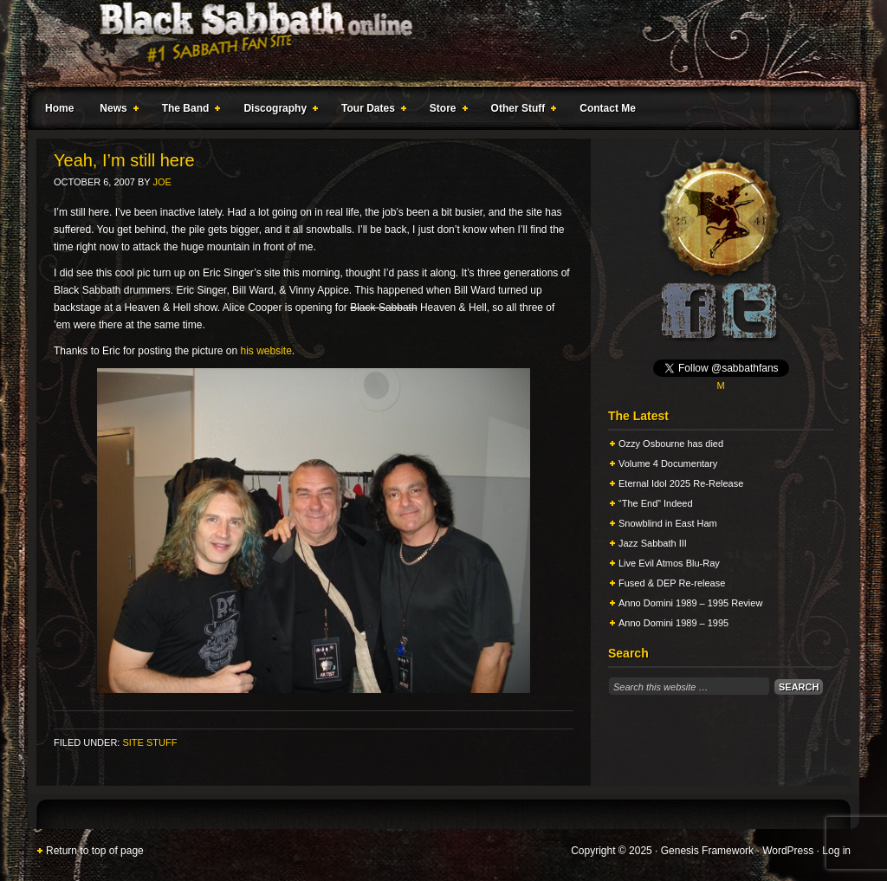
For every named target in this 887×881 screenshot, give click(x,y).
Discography (277, 111)
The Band (188, 111)
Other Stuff (520, 111)
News (115, 111)
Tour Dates (370, 111)
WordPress (787, 851)
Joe (162, 182)
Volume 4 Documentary (667, 463)
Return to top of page (95, 851)
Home (59, 108)
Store (445, 111)
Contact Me (607, 108)
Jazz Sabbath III (652, 543)
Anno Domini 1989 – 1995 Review (690, 603)
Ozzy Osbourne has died (670, 443)
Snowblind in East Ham (667, 523)
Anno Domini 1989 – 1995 (673, 623)
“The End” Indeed (655, 503)
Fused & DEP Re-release (671, 583)
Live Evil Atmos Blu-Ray (669, 563)
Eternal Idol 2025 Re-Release (680, 483)
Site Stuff (149, 742)
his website (265, 351)
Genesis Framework (707, 851)
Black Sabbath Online (435, 43)
